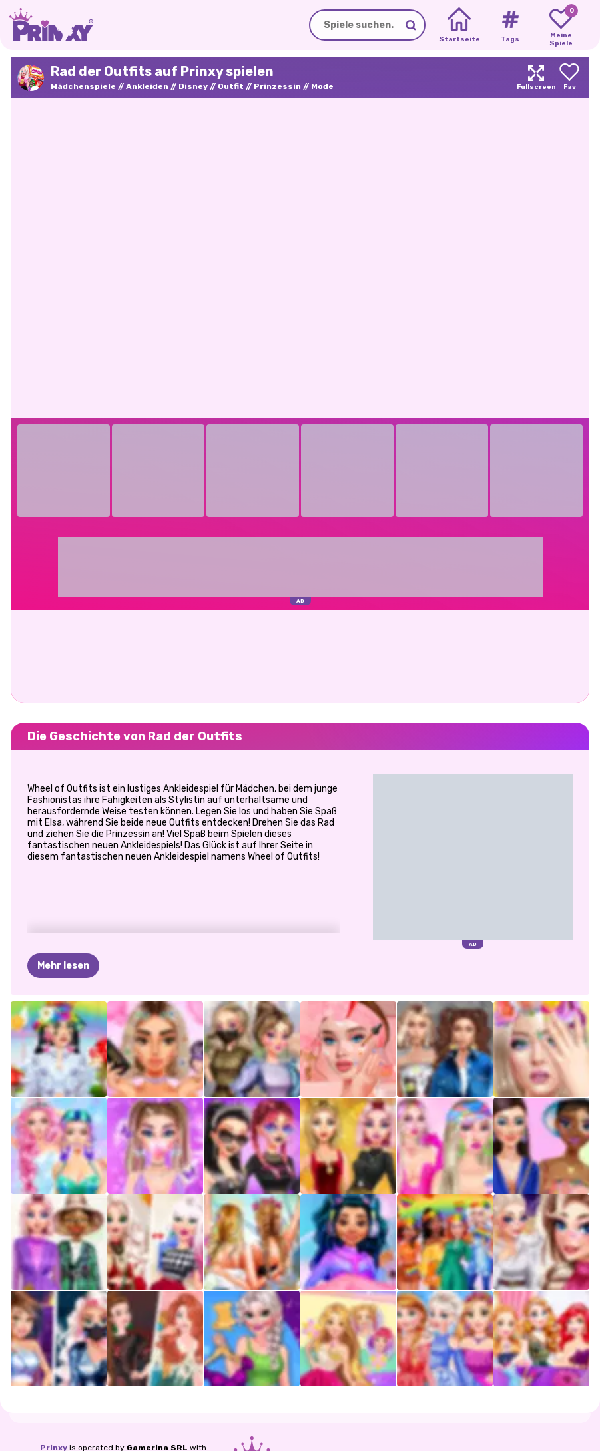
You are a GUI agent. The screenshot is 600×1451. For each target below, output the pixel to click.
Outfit (231, 86)
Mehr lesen (63, 965)
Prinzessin (277, 86)
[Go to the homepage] (46, 25)
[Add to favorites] (569, 77)
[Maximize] (536, 77)
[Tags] (509, 25)
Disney (193, 86)
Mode (322, 86)
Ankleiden (147, 86)
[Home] (459, 25)
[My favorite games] (561, 25)
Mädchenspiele (83, 86)
